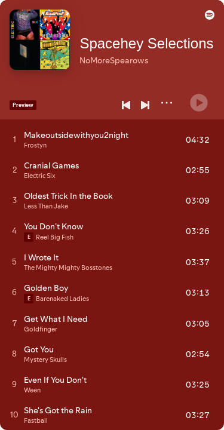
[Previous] (126, 105)
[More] (166, 103)
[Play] (199, 98)
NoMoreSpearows (120, 54)
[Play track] (14, 139)
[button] (207, 20)
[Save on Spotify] (126, 72)
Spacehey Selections (153, 37)
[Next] (145, 105)
